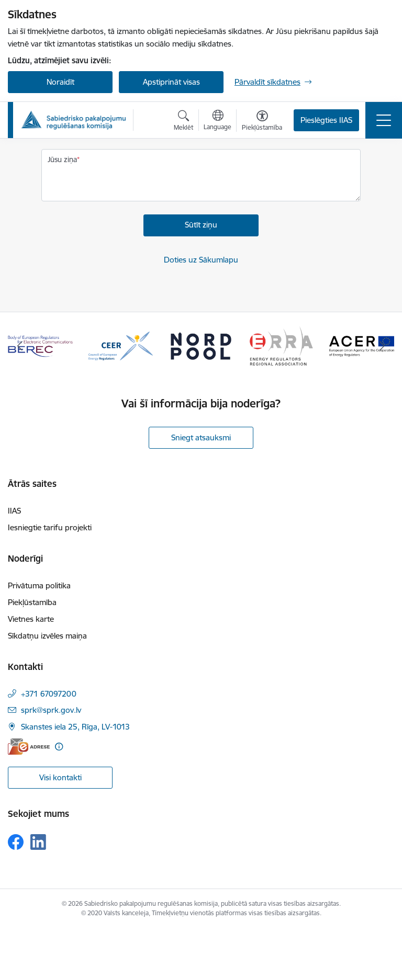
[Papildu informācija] (59, 746)
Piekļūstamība (32, 602)
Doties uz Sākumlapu (201, 260)
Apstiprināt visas (171, 82)
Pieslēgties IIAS (326, 120)
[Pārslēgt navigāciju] (383, 120)
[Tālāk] (382, 346)
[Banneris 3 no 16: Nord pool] (201, 345)
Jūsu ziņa (62, 159)
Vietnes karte (31, 619)
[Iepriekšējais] (20, 346)
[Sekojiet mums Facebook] (16, 842)
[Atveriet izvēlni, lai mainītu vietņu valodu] (217, 121)
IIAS (14, 511)
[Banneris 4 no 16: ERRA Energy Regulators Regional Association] (281, 345)
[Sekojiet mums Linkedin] (38, 842)
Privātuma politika (39, 585)
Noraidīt (60, 82)
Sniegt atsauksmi (201, 437)
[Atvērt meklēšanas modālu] (183, 121)
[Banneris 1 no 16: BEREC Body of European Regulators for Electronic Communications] (40, 345)
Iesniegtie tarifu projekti (50, 527)
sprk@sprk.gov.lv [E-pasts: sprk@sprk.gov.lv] (51, 710)
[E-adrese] (29, 746)
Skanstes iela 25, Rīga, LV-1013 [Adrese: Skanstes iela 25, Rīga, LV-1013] (75, 727)
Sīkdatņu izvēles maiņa (47, 636)
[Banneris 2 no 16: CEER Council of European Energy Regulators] (120, 345)
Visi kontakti (60, 777)
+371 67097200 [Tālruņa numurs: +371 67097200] (48, 694)
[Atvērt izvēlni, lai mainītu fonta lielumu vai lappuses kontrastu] (262, 121)
